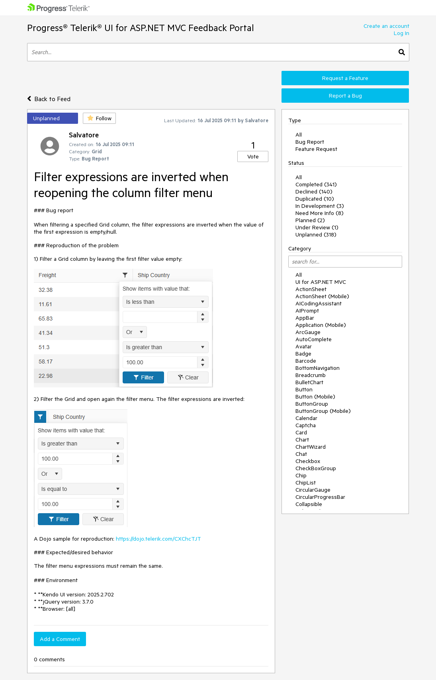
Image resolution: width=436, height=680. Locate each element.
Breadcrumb (310, 375)
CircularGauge (312, 489)
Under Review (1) (316, 227)
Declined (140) (313, 191)
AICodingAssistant (318, 303)
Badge (303, 353)
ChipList (305, 482)
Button (304, 389)
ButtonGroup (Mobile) (323, 410)
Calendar (306, 418)
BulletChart (309, 382)
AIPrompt (307, 310)
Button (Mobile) (315, 396)
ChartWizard (310, 446)
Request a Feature (345, 78)
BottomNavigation (317, 367)
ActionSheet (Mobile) (322, 296)
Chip (301, 475)
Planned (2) (310, 220)
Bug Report (309, 141)
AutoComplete (313, 339)
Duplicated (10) (314, 198)
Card (301, 432)
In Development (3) (319, 205)
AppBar (304, 317)
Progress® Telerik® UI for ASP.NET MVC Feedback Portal (140, 27)
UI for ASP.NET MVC (320, 281)
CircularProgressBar (320, 496)
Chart (302, 439)
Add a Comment (60, 639)
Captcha (305, 425)
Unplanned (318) (315, 234)
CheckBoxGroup (315, 468)
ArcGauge (308, 332)
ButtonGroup (311, 403)
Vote (253, 156)
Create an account (386, 25)
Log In (401, 33)
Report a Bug (345, 95)
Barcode (305, 360)
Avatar (303, 346)
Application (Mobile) (320, 324)
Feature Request (316, 148)
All (298, 134)
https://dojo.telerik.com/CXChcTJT (158, 538)
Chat (301, 453)
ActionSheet (311, 289)
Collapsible (308, 504)
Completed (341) (316, 184)
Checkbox (307, 461)
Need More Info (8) (319, 213)
